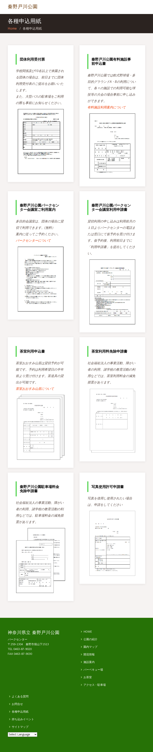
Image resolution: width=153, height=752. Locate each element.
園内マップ (90, 646)
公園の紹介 (90, 639)
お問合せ (17, 704)
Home (12, 28)
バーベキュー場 (93, 669)
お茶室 (87, 677)
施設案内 (89, 662)
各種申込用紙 (20, 711)
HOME (87, 631)
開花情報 (89, 654)
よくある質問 (20, 696)
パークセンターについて (33, 240)
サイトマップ (20, 726)
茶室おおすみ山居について (35, 388)
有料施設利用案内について (106, 107)
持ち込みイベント (23, 719)
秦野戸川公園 (23, 6)
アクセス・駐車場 (94, 684)
